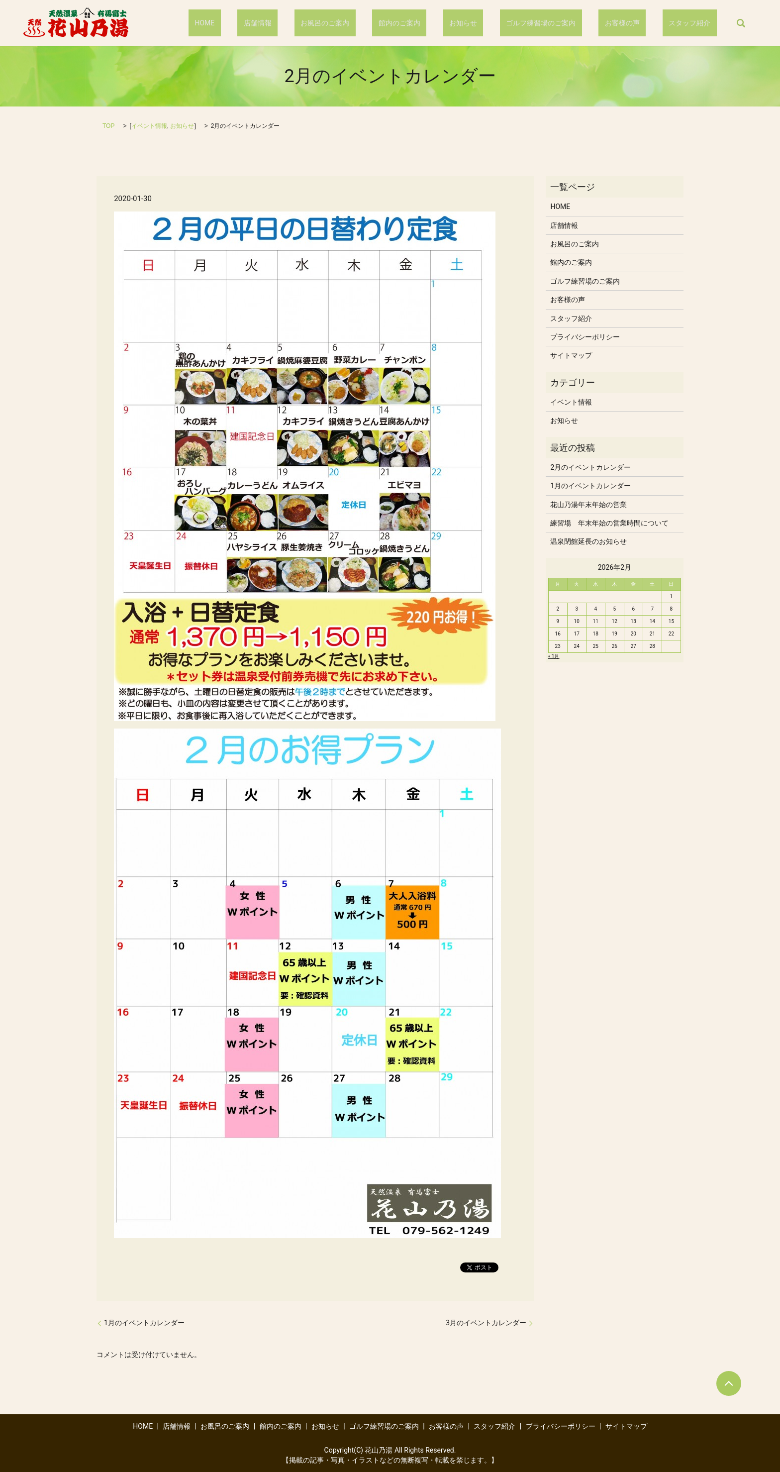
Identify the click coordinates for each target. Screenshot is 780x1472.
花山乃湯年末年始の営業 (588, 505)
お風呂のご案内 (393, 23)
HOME (297, 23)
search (740, 22)
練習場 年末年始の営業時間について (609, 523)
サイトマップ (571, 355)
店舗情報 (338, 23)
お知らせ (506, 23)
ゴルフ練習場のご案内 (571, 23)
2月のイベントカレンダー (590, 467)
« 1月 (554, 656)
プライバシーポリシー (585, 337)
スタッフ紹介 (696, 23)
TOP (108, 125)
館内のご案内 (455, 23)
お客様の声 (640, 23)
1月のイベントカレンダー (144, 1323)
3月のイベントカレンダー (486, 1323)
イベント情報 (149, 125)
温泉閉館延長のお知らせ (588, 541)
